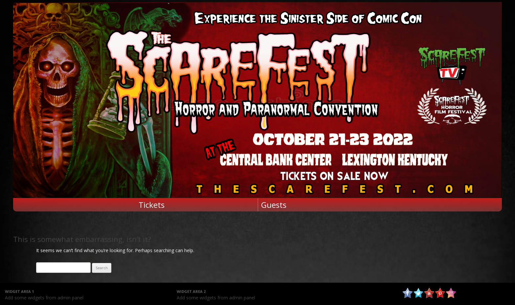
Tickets (152, 204)
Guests (273, 204)
